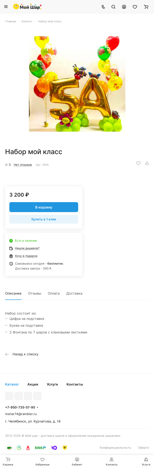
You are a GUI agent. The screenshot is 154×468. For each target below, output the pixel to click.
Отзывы (34, 293)
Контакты (74, 384)
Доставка (74, 293)
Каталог (12, 384)
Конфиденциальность (115, 447)
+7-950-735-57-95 (20, 407)
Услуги (52, 384)
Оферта (143, 447)
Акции (32, 384)
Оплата (54, 293)
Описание (13, 293)
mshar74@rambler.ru (21, 414)
